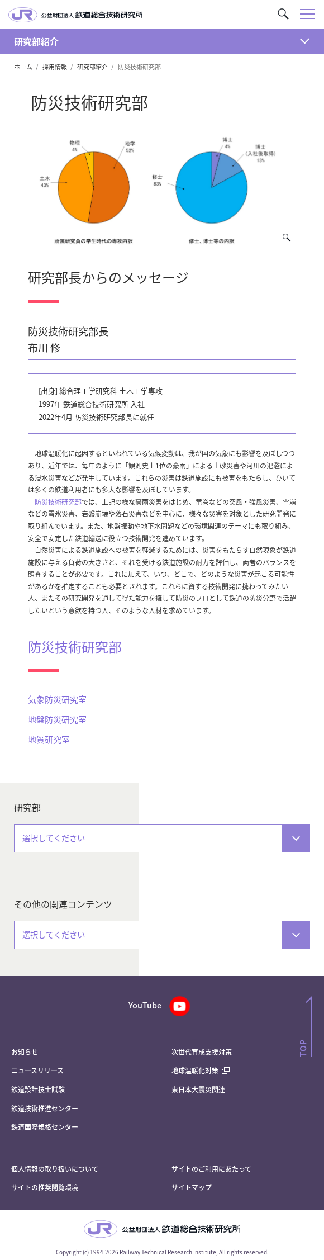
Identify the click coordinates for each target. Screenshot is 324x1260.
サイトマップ (191, 1187)
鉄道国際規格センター (50, 1126)
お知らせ (24, 1052)
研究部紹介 (36, 41)
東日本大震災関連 (198, 1089)
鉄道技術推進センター (44, 1108)
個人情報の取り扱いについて (54, 1168)
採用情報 (54, 66)
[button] (283, 14)
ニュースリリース (37, 1070)
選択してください (53, 838)
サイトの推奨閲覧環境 (44, 1187)
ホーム (23, 66)
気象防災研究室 (57, 699)
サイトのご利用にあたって (211, 1168)
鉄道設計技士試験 (38, 1089)
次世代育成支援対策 (201, 1052)
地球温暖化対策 (194, 1070)
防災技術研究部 (58, 501)
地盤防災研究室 (57, 719)
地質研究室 (49, 739)
